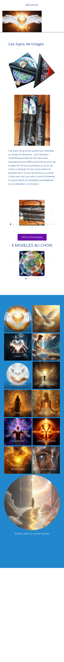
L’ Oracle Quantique (21, 636)
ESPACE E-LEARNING (32, 620)
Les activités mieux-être (18, 596)
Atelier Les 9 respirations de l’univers (32, 626)
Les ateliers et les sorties (46, 596)
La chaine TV (46, 577)
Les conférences (16, 605)
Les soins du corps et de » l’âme (44, 614)
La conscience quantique (22, 577)
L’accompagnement (45, 592)
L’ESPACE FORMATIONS (32, 603)
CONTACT (32, 646)
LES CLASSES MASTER (32, 611)
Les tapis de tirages (32, 639)
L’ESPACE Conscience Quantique (32, 575)
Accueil (30, 571)
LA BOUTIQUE (32, 634)
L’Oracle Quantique (13, 614)
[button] (12, 212)
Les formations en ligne (30, 622)
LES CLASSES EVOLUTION (31, 608)
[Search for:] (61, 17)
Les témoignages (23, 580)
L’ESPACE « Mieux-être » (32, 587)
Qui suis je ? (19, 589)
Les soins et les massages (18, 592)
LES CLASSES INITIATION (41, 605)
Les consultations (38, 589)
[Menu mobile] (53, 17)
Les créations (43, 580)
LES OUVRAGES (43, 636)
